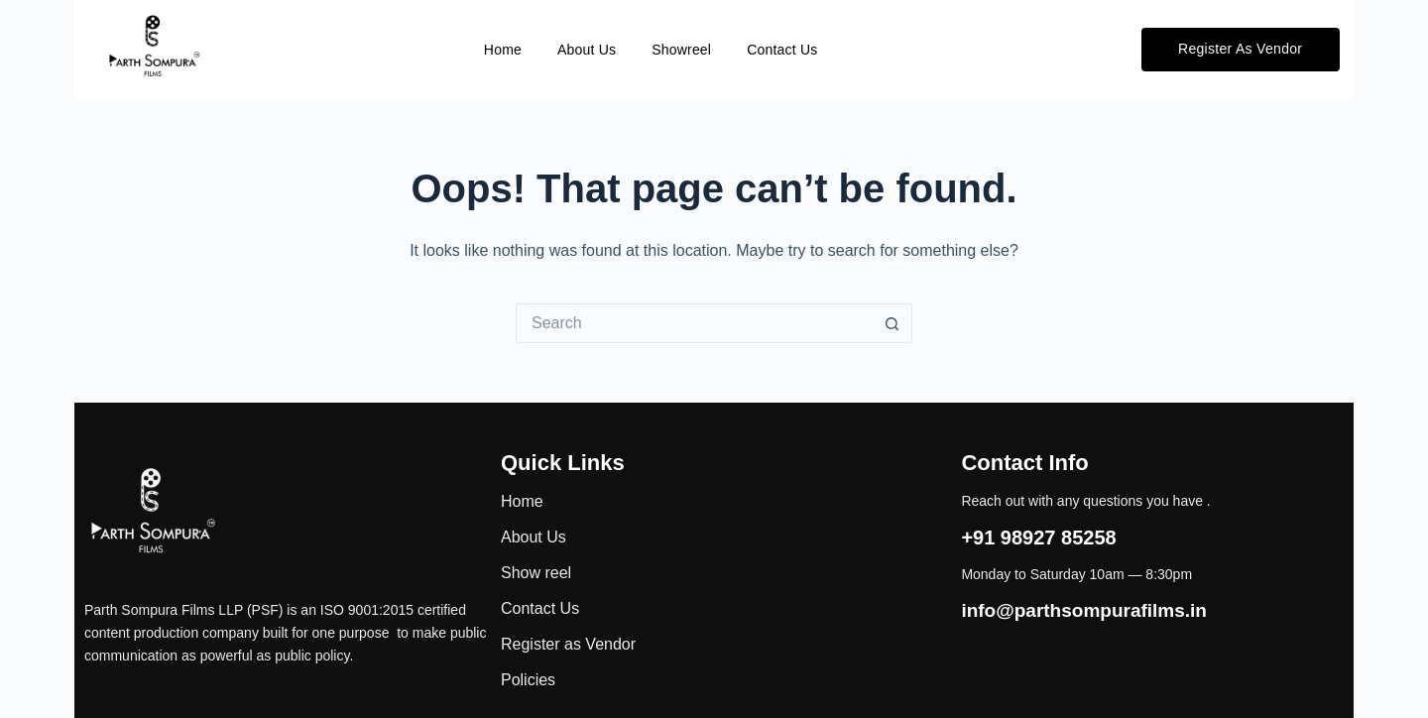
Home (503, 50)
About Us (586, 50)
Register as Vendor (568, 644)
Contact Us (782, 50)
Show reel (536, 572)
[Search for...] (694, 323)
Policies (528, 679)
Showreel (681, 50)
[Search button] (892, 323)
